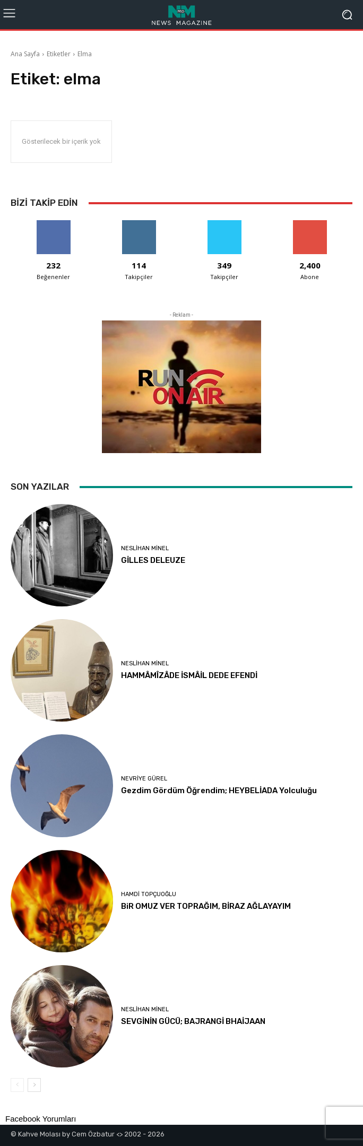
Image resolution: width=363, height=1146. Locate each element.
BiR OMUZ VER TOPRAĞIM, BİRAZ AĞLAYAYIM (206, 906)
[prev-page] (17, 1085)
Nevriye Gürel (144, 779)
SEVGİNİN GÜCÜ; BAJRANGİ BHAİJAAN (193, 1021)
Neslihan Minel (145, 548)
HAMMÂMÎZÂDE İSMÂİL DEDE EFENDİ (189, 675)
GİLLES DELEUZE (153, 560)
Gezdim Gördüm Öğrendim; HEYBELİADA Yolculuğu (219, 790)
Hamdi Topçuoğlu (148, 894)
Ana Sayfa (25, 53)
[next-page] (34, 1085)
